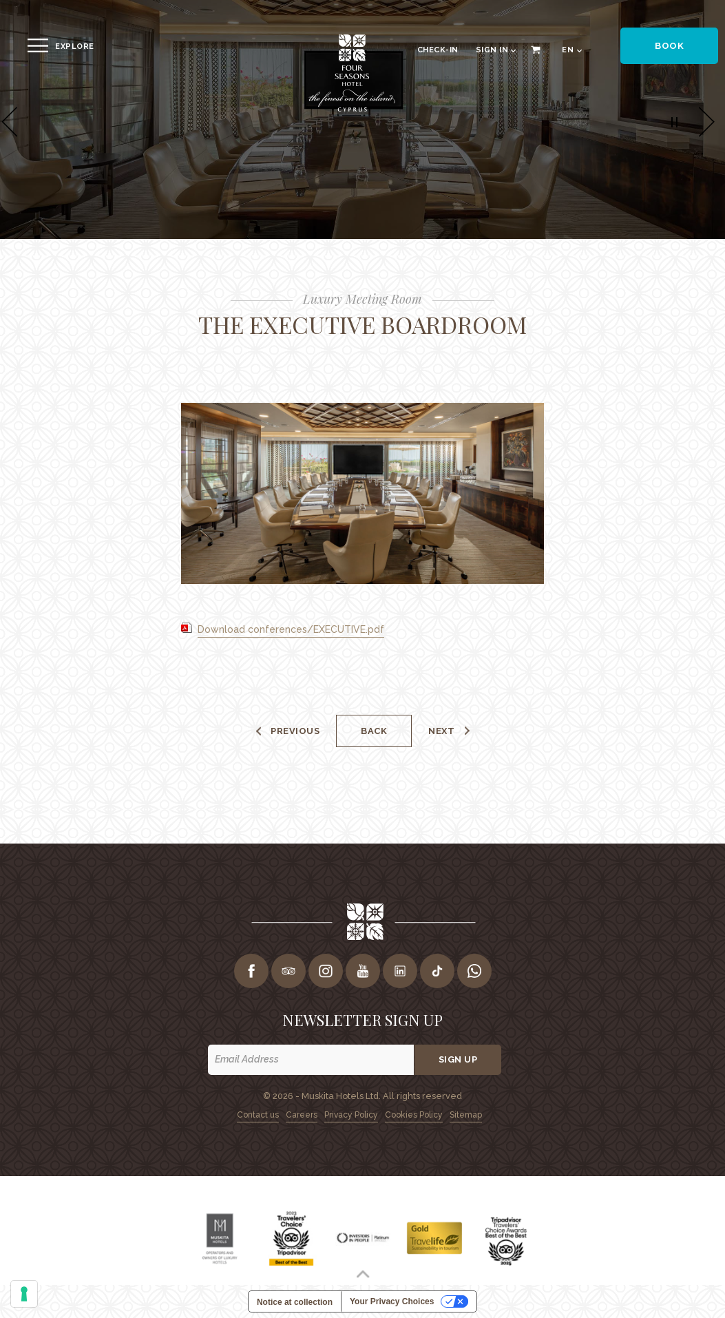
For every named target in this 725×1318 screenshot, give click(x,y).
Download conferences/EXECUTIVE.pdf (291, 629)
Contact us (258, 1115)
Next (441, 731)
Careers (301, 1115)
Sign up (458, 1059)
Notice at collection (295, 1302)
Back (374, 731)
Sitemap (466, 1115)
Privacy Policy (351, 1115)
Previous (295, 731)
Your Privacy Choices (392, 1301)
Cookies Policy (414, 1115)
